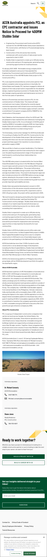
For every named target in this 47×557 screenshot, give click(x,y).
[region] (23, 545)
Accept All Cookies (29, 553)
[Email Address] (23, 496)
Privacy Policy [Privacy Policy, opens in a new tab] (10, 549)
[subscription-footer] (23, 505)
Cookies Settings (16, 553)
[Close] (44, 537)
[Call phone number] (11, 395)
